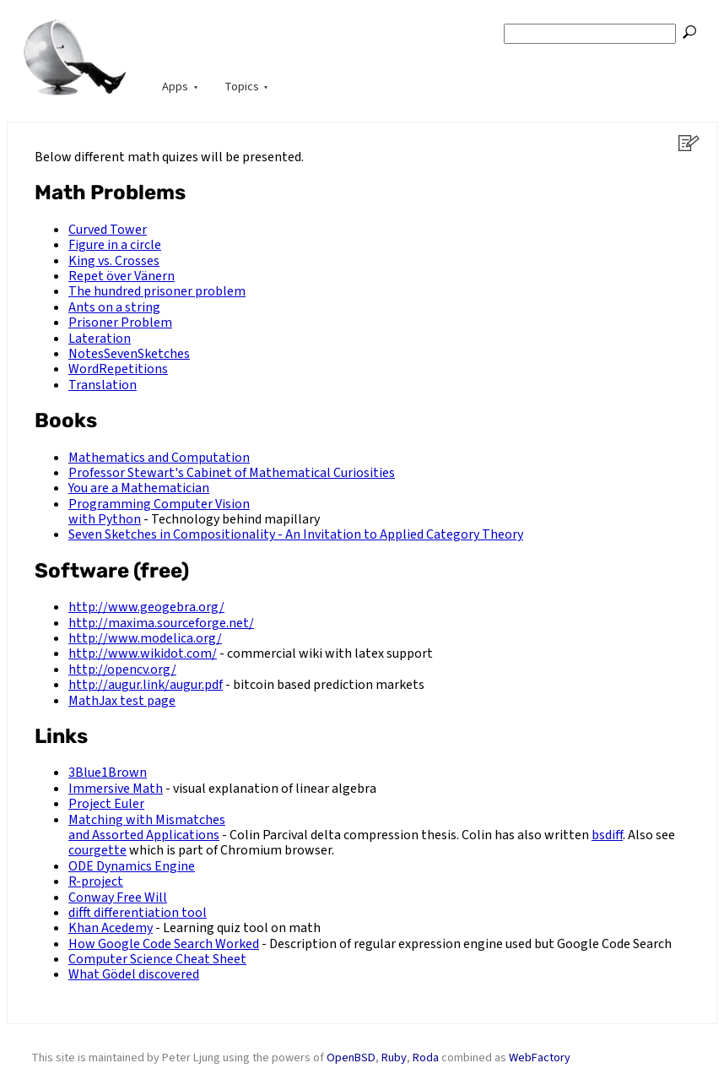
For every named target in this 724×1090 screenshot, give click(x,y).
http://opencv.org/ (122, 669)
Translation (102, 385)
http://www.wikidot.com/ (142, 653)
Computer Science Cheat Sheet (157, 959)
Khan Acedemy (110, 928)
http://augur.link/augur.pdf (145, 684)
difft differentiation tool (137, 912)
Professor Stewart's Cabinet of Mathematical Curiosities (231, 473)
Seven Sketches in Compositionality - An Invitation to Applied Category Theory (295, 534)
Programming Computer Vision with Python (159, 512)
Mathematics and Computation (159, 457)
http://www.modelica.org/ (145, 638)
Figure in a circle (114, 245)
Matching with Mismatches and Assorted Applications (146, 827)
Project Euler (106, 803)
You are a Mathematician (138, 488)
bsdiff (607, 835)
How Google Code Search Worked (163, 944)
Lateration (99, 338)
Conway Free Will (117, 897)
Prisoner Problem (120, 322)
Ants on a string (114, 307)
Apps (175, 86)
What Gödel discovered (133, 974)
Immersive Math (115, 788)
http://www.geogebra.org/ (146, 607)
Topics (241, 86)
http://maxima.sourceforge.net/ (161, 623)
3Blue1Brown (107, 772)
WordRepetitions (118, 369)
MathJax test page (122, 700)
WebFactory (539, 1057)
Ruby (394, 1057)
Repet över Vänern (121, 276)
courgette (97, 850)
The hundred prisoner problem (157, 291)
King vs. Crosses (113, 261)
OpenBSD (351, 1057)
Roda (426, 1057)
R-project (95, 881)
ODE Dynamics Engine (131, 866)
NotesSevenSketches (129, 353)
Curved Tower (107, 229)
